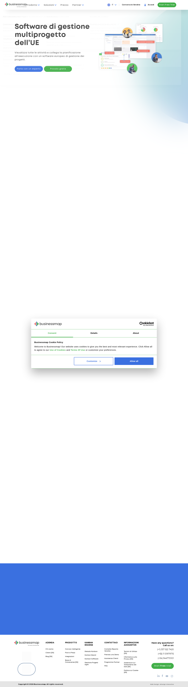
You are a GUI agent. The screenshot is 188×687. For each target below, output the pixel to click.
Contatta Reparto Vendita (111, 650)
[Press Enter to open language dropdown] (121, 5)
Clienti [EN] (50, 652)
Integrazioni (69, 656)
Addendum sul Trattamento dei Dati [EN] (130, 664)
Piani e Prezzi (70, 652)
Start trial (162, 666)
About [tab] (136, 333)
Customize (94, 361)
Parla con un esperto (29, 69)
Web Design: (162, 684)
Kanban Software (91, 658)
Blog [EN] (49, 656)
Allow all (134, 361)
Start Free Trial (174, 5)
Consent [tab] (52, 333)
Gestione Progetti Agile (91, 663)
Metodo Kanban (91, 651)
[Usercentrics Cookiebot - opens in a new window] (141, 324)
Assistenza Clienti (111, 658)
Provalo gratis (58, 69)
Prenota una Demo (111, 654)
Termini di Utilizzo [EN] (130, 652)
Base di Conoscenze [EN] (71, 661)
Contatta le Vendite (138, 5)
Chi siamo (49, 649)
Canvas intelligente (72, 649)
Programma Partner (112, 662)
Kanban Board (90, 655)
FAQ (105, 666)
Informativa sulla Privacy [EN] (130, 658)
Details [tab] (94, 333)
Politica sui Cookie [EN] (131, 671)
